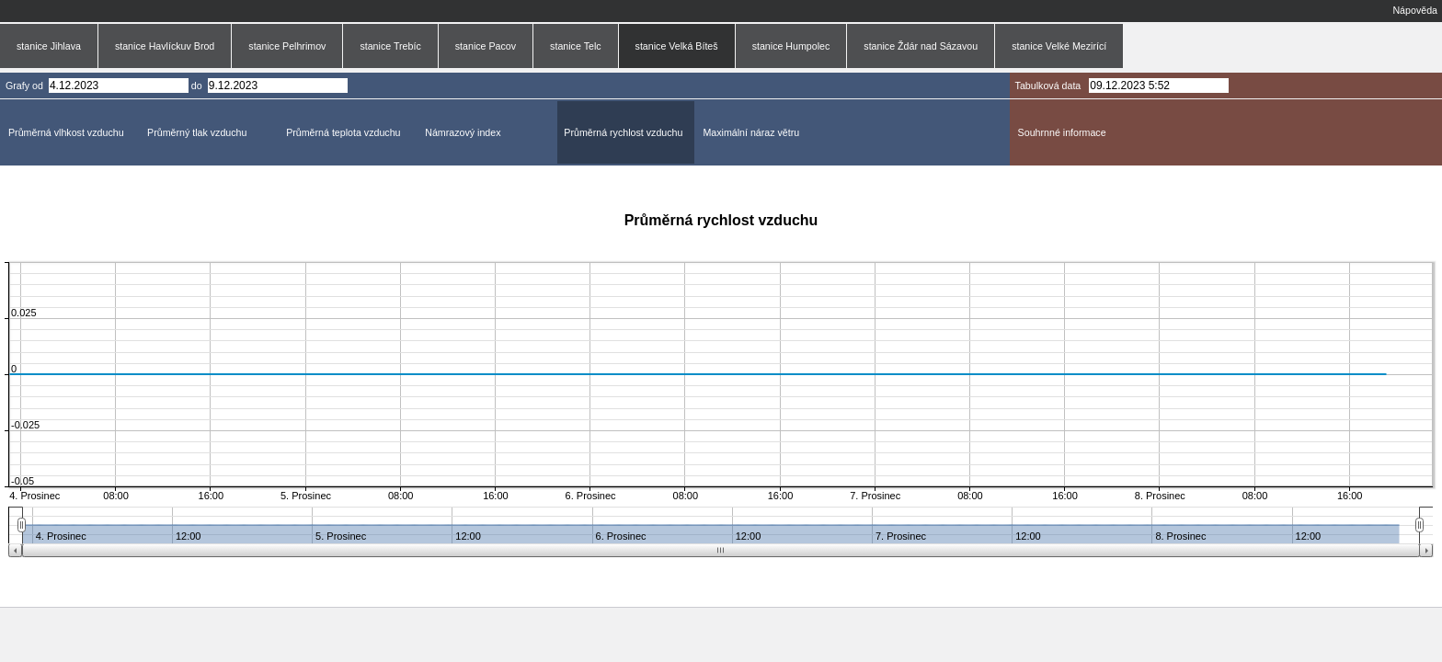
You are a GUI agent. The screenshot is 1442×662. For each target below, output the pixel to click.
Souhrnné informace (1062, 132)
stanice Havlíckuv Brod (164, 45)
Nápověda (1414, 10)
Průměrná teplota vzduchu (343, 132)
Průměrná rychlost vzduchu (623, 132)
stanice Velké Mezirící (1059, 45)
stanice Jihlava (49, 45)
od (37, 85)
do (196, 85)
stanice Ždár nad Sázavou (921, 45)
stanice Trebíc (390, 45)
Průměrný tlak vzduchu (196, 132)
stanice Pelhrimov (287, 45)
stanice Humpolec (791, 45)
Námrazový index (462, 132)
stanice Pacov (485, 45)
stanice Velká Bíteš (676, 45)
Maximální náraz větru (751, 132)
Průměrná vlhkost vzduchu (66, 132)
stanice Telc (575, 45)
